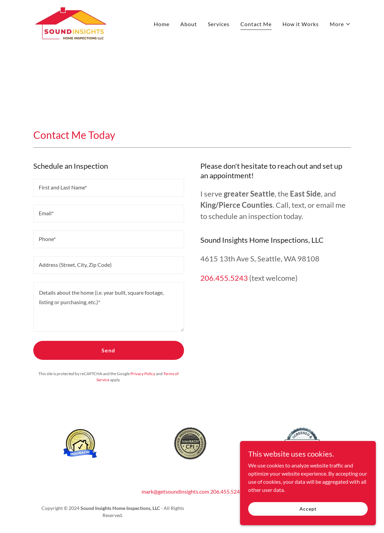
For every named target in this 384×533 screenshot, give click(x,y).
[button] (340, 24)
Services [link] (219, 24)
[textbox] (108, 188)
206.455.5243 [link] (224, 277)
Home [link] (161, 24)
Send (108, 350)
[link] (70, 22)
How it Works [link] (300, 24)
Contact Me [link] (256, 24)
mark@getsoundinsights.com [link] (175, 491)
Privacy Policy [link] (142, 373)
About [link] (188, 24)
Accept (307, 513)
